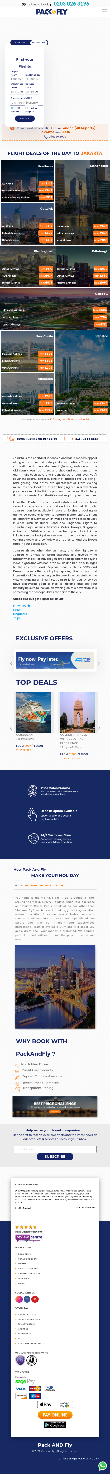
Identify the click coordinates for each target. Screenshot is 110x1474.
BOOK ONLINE (24, 1254)
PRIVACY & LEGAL (26, 1324)
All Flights (15, 110)
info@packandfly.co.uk (84, 1458)
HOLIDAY (31, 885)
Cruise (59, 885)
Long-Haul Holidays (29, 1273)
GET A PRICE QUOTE (27, 1258)
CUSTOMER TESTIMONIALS (31, 1343)
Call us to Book (54, 136)
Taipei (17, 618)
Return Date (29, 85)
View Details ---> (27, 750)
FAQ (20, 1338)
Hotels (45, 885)
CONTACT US (24, 1333)
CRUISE (21, 1283)
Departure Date (17, 85)
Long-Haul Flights (28, 1268)
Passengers (18, 98)
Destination (32, 74)
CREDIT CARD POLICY (28, 1314)
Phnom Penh (21, 605)
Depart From (15, 73)
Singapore (20, 614)
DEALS (18, 885)
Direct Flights (32, 110)
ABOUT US (23, 1328)
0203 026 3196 (71, 3)
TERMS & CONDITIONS (29, 1319)
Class (28, 97)
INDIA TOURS (24, 1278)
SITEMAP (22, 1263)
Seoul (16, 610)
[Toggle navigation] (105, 11)
